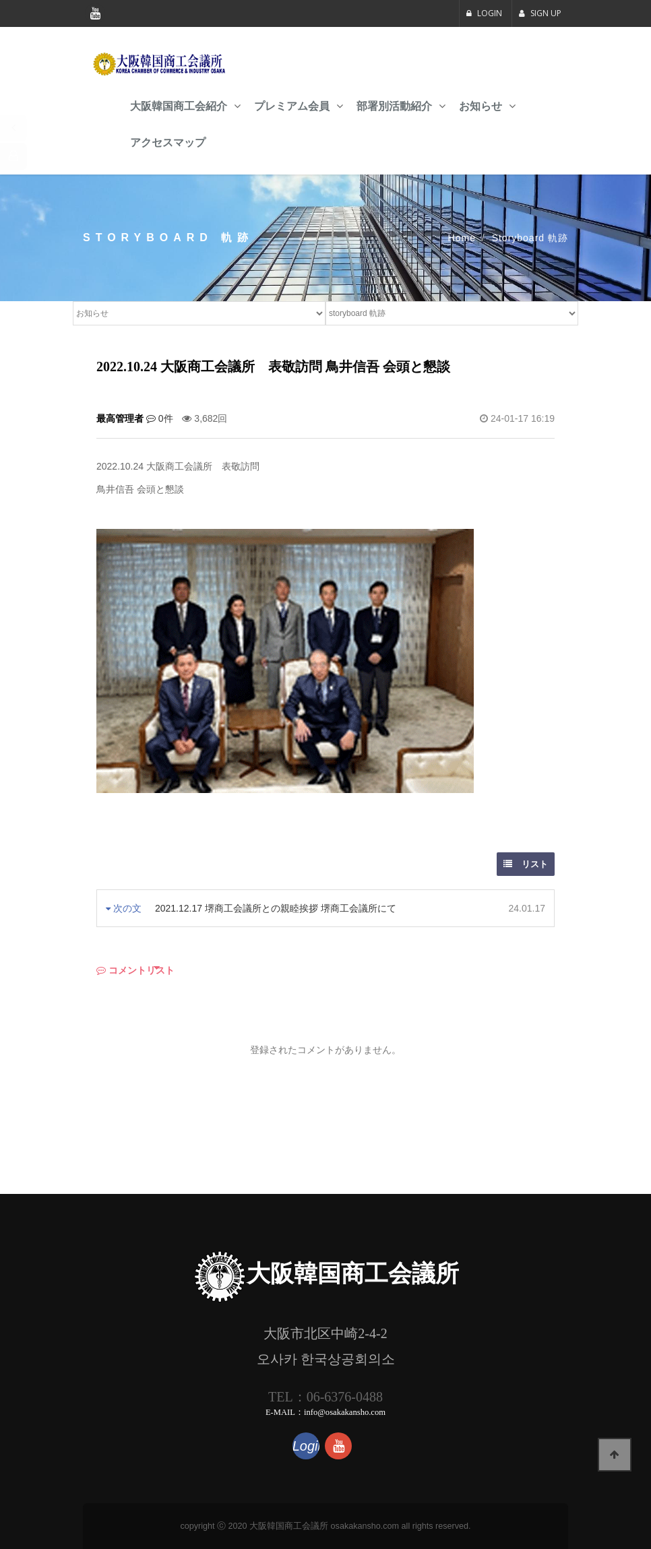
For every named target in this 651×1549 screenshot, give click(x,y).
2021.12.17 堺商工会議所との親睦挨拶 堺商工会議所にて (275, 908)
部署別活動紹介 (394, 106)
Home (462, 237)
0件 (159, 418)
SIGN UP (540, 13)
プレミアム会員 (292, 106)
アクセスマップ (168, 142)
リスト (525, 864)
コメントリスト (135, 970)
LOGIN (484, 13)
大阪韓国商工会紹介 (178, 106)
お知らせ (480, 106)
